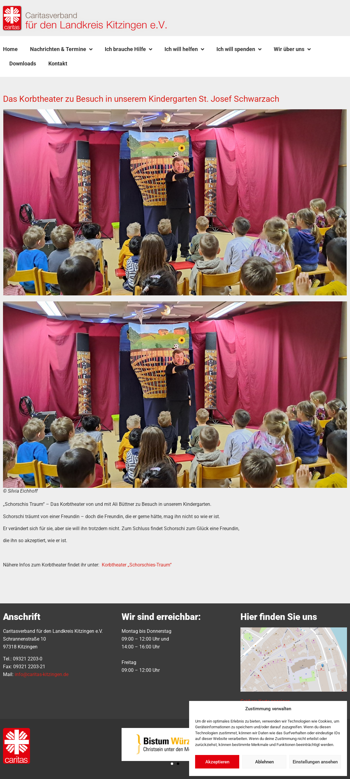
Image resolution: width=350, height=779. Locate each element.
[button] (89, 63)
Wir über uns (292, 49)
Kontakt (57, 63)
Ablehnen (264, 762)
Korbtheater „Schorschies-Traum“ (137, 565)
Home (10, 49)
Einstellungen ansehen (315, 762)
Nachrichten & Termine (61, 49)
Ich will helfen (184, 49)
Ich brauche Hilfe (128, 49)
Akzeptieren (217, 762)
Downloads (22, 63)
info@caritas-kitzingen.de (41, 674)
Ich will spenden (238, 49)
